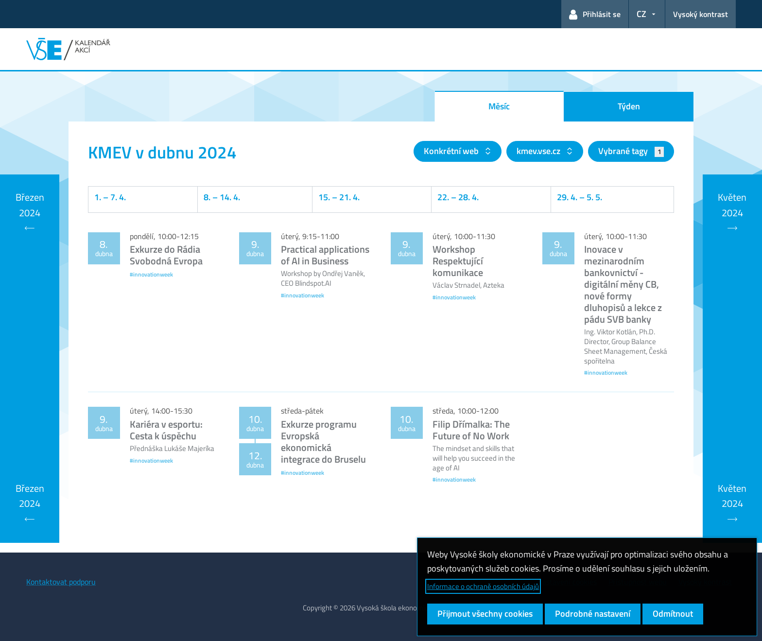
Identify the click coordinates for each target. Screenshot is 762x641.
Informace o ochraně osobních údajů (483, 586)
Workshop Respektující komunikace (458, 261)
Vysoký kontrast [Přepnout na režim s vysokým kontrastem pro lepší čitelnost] (700, 14)
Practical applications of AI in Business (325, 255)
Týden (629, 106)
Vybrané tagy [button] (631, 150)
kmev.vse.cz (539, 150)
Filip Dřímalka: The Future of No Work (471, 429)
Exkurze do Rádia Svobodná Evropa (166, 255)
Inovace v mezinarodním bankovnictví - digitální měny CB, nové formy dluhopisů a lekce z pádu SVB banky (623, 284)
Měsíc (499, 106)
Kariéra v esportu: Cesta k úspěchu (166, 429)
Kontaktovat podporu (61, 582)
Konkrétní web (452, 150)
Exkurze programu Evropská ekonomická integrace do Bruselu (323, 441)
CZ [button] (641, 13)
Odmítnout (673, 613)
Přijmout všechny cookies (485, 613)
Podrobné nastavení (592, 613)
